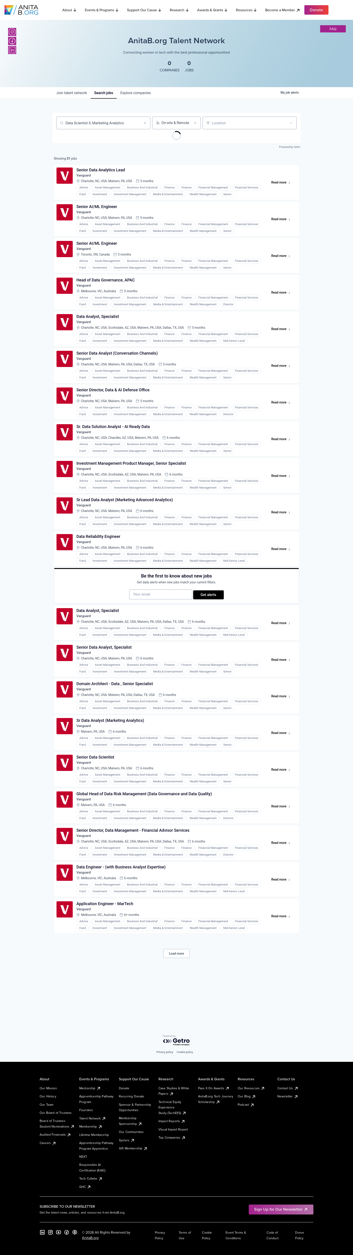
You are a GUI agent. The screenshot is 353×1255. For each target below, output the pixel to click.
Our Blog (247, 1096)
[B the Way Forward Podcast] (74, 1232)
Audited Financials (55, 1134)
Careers (48, 1143)
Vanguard (85, 177)
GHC (85, 1187)
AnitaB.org (90, 1237)
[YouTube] (58, 1232)
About (69, 9)
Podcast (246, 1104)
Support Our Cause (144, 9)
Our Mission (48, 1088)
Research (179, 9)
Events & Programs (102, 9)
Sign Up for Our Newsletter (281, 1209)
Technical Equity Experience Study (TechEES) (172, 1107)
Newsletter (287, 1096)
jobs (103, 93)
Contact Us (288, 1088)
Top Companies (172, 1137)
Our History (48, 1096)
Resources (246, 9)
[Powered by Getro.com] (176, 1040)
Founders (86, 1110)
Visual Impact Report (173, 1129)
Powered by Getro (289, 147)
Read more (282, 185)
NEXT (83, 1156)
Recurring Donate (131, 1096)
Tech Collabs (91, 1178)
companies (135, 93)
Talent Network (92, 1118)
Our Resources (251, 1088)
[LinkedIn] (12, 50)
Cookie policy (185, 1052)
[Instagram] (12, 32)
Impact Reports (171, 1121)
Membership (90, 1126)
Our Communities (131, 1132)
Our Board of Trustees (56, 1112)
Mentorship (90, 1088)
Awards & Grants (212, 9)
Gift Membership (133, 1148)
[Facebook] (12, 41)
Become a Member (282, 10)
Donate (124, 1088)
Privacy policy (164, 1052)
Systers (127, 1140)
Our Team (46, 1104)
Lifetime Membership (94, 1135)
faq (333, 28)
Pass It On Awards (214, 1088)
